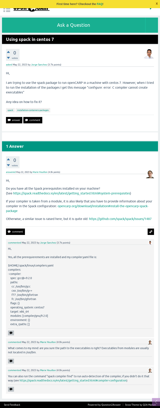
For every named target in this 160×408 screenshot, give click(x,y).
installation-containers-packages (33, 110)
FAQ (100, 4)
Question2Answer (111, 404)
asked (9, 64)
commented (14, 242)
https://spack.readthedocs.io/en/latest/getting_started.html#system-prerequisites (71, 193)
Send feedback (12, 405)
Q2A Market (149, 404)
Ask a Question (73, 25)
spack (10, 110)
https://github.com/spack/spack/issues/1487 (120, 219)
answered (11, 172)
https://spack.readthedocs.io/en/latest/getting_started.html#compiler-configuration (73, 380)
